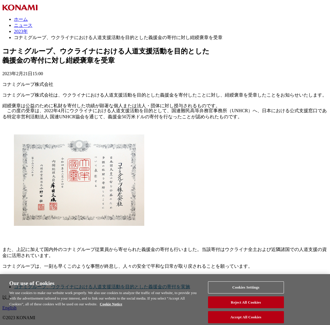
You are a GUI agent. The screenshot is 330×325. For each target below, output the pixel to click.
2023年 (21, 31)
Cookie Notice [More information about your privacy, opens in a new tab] (111, 306)
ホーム (21, 19)
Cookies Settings (245, 290)
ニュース (23, 25)
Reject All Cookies (246, 305)
